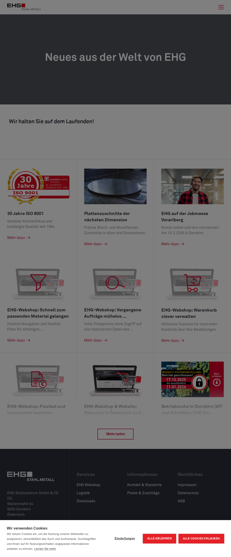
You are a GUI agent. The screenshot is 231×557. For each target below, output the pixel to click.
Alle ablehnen (159, 538)
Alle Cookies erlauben (201, 538)
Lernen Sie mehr (45, 548)
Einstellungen (125, 538)
